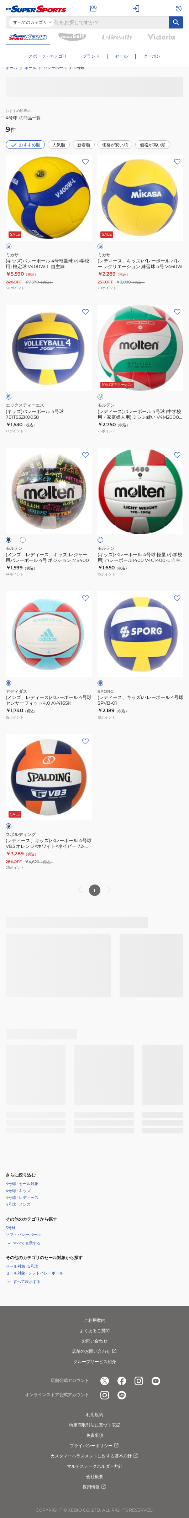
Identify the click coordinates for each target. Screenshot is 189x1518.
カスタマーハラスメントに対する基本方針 (95, 1456)
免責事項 (94, 1435)
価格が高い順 (153, 144)
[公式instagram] (139, 1381)
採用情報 (95, 1487)
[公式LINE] (121, 1395)
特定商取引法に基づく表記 (94, 1425)
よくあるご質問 (95, 1330)
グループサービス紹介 (94, 1361)
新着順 (83, 144)
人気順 (58, 144)
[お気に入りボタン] (85, 161)
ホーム (11, 67)
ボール (30, 67)
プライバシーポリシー (95, 1445)
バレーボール (55, 67)
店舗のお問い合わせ (94, 1351)
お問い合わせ (94, 1341)
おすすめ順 (25, 144)
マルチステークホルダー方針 (94, 1466)
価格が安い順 (115, 144)
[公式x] (104, 1381)
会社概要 (94, 1476)
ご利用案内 (94, 1320)
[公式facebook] (121, 1381)
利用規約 (94, 1414)
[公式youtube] (156, 1381)
